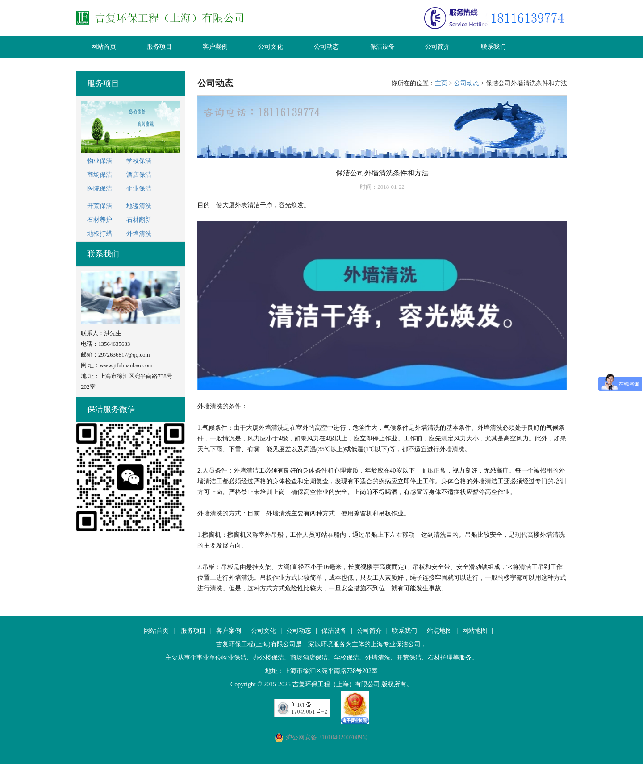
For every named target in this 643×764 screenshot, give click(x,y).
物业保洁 (99, 161)
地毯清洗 (138, 206)
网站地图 (474, 630)
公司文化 (270, 46)
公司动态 (326, 46)
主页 (441, 83)
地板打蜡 (99, 233)
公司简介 (437, 46)
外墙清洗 (138, 233)
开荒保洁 (99, 206)
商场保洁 (99, 174)
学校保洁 (138, 161)
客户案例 (215, 46)
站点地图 (439, 630)
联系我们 (493, 46)
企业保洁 (138, 188)
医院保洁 (99, 188)
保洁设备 (382, 46)
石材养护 (99, 219)
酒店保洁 (138, 174)
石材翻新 (138, 219)
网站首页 (103, 46)
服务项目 (159, 46)
